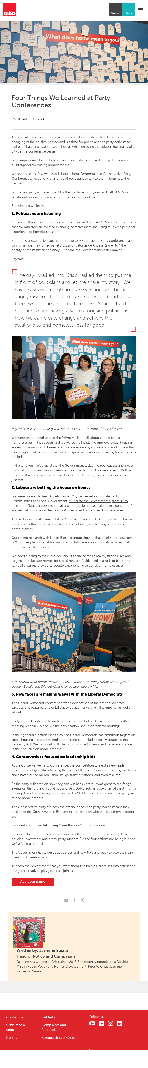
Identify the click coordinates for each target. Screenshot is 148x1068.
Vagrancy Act (21, 744)
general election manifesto (43, 735)
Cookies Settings (117, 1052)
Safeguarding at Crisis (58, 1038)
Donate (128, 13)
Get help (115, 13)
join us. (68, 871)
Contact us (14, 1017)
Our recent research (27, 538)
